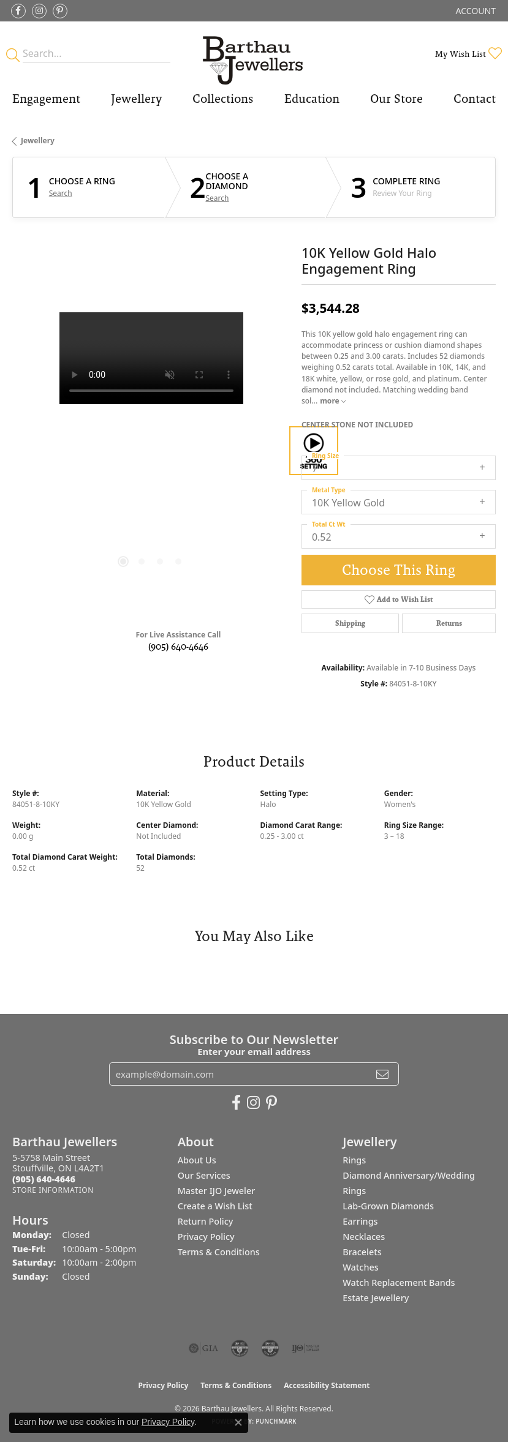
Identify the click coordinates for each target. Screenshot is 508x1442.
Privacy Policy (206, 1236)
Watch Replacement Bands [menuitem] (399, 1282)
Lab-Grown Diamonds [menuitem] (388, 1206)
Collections (222, 98)
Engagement (46, 98)
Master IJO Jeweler (217, 1190)
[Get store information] (53, 1190)
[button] (474, 10)
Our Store (396, 98)
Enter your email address (254, 1051)
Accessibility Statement (327, 1385)
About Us (197, 1160)
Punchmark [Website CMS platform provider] (276, 1421)
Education (311, 98)
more (333, 401)
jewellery (38, 140)
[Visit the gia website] (203, 1348)
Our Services (204, 1175)
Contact (474, 98)
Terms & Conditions (219, 1252)
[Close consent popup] (238, 1422)
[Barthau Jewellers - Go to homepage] (254, 53)
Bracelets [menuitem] (362, 1252)
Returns (449, 623)
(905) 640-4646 (178, 646)
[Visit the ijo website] (305, 1348)
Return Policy (205, 1221)
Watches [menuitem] (360, 1267)
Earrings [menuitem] (360, 1221)
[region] (150, 450)
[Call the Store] (43, 1179)
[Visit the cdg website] (239, 1348)
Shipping (350, 623)
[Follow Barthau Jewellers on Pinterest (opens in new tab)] (60, 11)
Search (60, 193)
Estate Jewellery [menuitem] (376, 1298)
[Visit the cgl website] (270, 1348)
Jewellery (136, 98)
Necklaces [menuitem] (364, 1236)
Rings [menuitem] (354, 1160)
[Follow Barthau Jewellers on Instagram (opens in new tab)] (39, 11)
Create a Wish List (215, 1206)
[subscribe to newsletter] (382, 1074)
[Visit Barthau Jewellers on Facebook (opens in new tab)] (18, 11)
